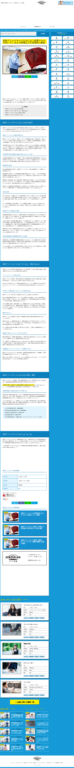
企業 (68, 92)
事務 (68, 83)
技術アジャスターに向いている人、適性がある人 (16, 110)
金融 (19, 488)
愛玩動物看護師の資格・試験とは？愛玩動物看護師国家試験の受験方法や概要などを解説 (17, 716)
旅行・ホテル (68, 42)
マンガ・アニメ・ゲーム (68, 65)
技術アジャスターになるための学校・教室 (15, 112)
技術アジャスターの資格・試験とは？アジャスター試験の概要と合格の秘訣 (32, 541)
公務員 (56, 92)
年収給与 (37, 617)
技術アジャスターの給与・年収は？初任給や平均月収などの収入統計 (32, 527)
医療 (56, 38)
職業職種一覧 (37, 26)
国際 (56, 78)
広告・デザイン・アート (56, 69)
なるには (26, 617)
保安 (56, 74)
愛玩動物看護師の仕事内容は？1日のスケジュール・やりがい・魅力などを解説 (17, 732)
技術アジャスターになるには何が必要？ (14, 108)
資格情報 (31, 617)
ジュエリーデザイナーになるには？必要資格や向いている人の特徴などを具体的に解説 (42, 723)
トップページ (23, 26)
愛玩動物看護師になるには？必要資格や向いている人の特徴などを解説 (17, 740)
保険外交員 (27, 644)
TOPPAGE (2, 30)
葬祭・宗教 (57, 96)
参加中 (61, 762)
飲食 (56, 47)
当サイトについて (19, 762)
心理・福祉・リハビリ (68, 38)
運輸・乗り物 (68, 51)
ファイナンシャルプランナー (33, 605)
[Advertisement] (37, 15)
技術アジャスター (8, 30)
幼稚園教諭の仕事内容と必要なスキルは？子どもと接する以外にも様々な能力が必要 (42, 715)
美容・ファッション (56, 42)
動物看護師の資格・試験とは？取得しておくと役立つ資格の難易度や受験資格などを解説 (17, 748)
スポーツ (56, 65)
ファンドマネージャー (30, 624)
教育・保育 (68, 47)
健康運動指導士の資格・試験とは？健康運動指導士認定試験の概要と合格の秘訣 (42, 731)
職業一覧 (25, 762)
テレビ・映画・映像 (68, 56)
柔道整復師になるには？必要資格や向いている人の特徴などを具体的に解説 (42, 747)
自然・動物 (57, 51)
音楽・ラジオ (56, 60)
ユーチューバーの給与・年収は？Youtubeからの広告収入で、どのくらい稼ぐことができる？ (42, 739)
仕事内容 (42, 617)
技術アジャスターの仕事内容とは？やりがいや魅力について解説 (32, 514)
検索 (43, 33)
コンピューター (68, 69)
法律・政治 (68, 74)
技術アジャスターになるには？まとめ (14, 114)
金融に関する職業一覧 (25, 702)
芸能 (68, 60)
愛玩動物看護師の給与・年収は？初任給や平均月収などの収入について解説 (17, 724)
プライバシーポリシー (41, 762)
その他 (68, 96)
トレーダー (27, 682)
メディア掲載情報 (56, 762)
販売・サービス (57, 87)
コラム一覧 (51, 26)
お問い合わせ (49, 762)
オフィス (68, 87)
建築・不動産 (56, 83)
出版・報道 (57, 56)
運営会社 (34, 762)
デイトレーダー (28, 663)
